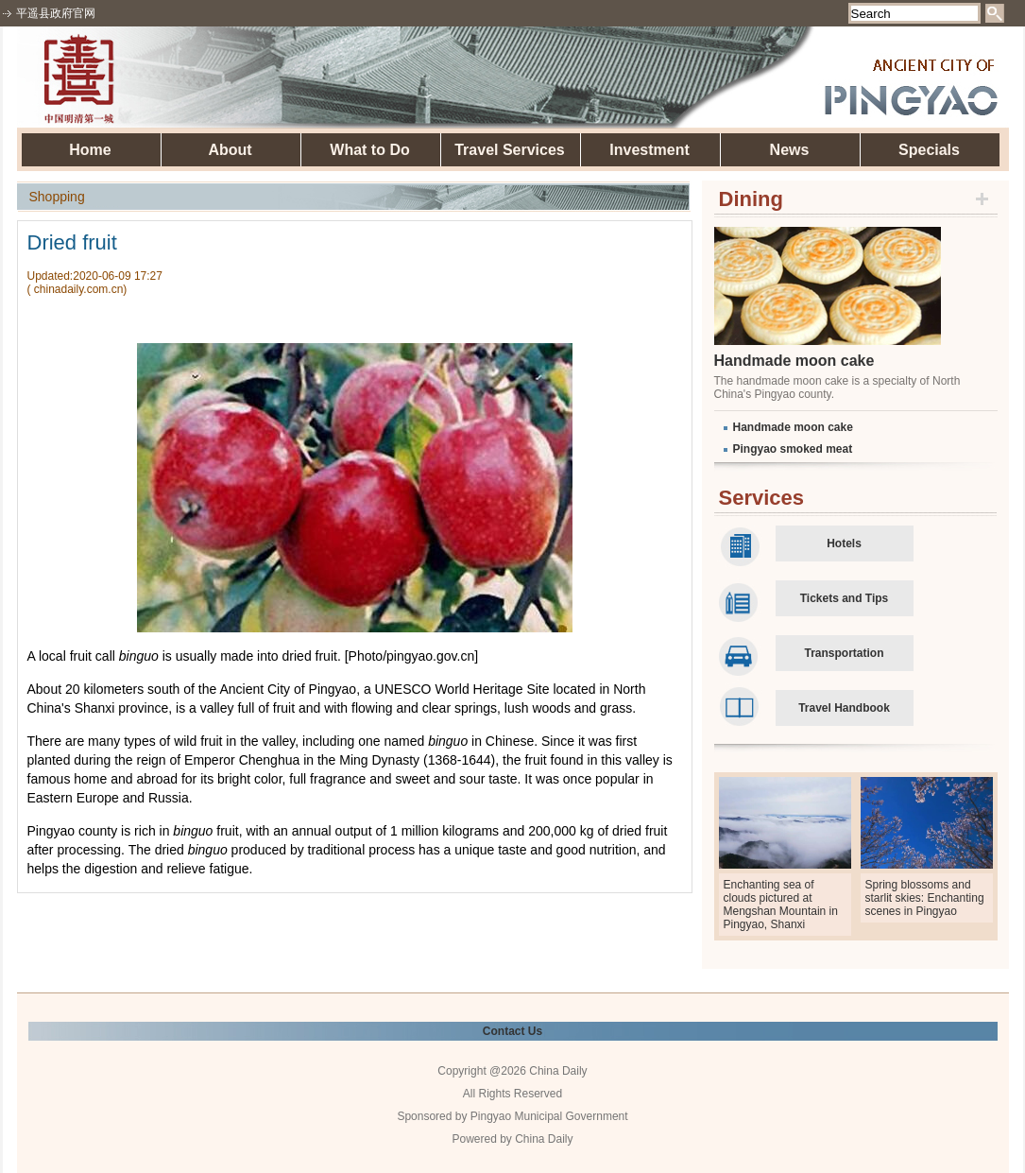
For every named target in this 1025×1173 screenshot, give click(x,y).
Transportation (843, 653)
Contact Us (512, 1031)
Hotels (844, 543)
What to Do (369, 150)
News (790, 150)
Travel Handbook (844, 708)
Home (90, 150)
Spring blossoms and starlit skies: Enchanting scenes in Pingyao (924, 898)
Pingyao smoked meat (793, 449)
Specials (929, 150)
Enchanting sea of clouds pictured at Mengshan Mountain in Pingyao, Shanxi (781, 904)
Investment (649, 150)
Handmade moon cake (794, 361)
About (229, 150)
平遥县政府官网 (55, 13)
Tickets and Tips (844, 598)
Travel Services (509, 150)
